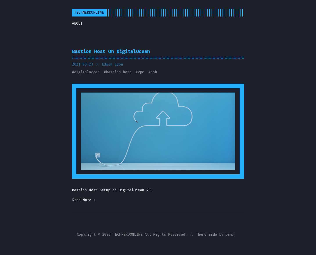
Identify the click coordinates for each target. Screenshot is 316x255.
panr (230, 234)
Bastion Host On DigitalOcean (111, 51)
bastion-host (118, 72)
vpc (141, 72)
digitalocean (87, 72)
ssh (154, 72)
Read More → (83, 200)
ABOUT (77, 23)
